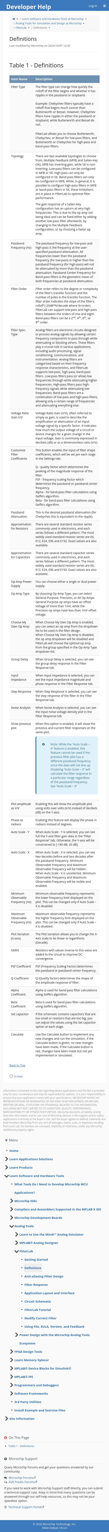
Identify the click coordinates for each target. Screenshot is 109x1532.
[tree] (54, 1150)
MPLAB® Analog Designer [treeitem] (38, 1243)
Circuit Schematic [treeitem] (37, 1301)
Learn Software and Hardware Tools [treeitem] (36, 1176)
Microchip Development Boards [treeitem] (38, 1218)
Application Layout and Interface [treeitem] (49, 1293)
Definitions (40, 28)
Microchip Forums (21, 1478)
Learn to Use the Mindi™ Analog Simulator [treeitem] (51, 1234)
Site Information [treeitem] (21, 1418)
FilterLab (21, 28)
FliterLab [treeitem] (26, 1251)
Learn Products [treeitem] (21, 1167)
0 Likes (18, 1076)
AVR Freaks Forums (22, 1482)
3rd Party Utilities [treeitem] (27, 1402)
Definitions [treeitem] (32, 1268)
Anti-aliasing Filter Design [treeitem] (43, 1276)
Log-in (93, 6)
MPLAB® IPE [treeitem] (23, 1377)
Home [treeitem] (13, 1151)
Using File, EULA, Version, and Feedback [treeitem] (54, 1326)
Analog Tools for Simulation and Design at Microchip (49, 23)
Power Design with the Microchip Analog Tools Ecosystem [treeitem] (54, 1339)
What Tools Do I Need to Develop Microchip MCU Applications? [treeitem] (51, 1188)
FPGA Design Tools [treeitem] (28, 1351)
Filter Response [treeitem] (36, 1284)
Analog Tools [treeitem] (24, 1226)
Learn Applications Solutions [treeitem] (31, 1159)
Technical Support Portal (25, 1507)
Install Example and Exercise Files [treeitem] (39, 1410)
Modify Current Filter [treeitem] (40, 1318)
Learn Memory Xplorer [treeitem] (31, 1360)
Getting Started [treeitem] (36, 1259)
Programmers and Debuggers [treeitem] (36, 1385)
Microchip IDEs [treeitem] (25, 1201)
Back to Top (17, 1065)
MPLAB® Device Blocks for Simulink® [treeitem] (42, 1368)
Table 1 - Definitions (21, 1446)
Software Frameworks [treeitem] (31, 1393)
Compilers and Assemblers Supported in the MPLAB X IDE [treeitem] (57, 1209)
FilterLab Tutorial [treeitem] (37, 1310)
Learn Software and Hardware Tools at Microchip (53, 19)
